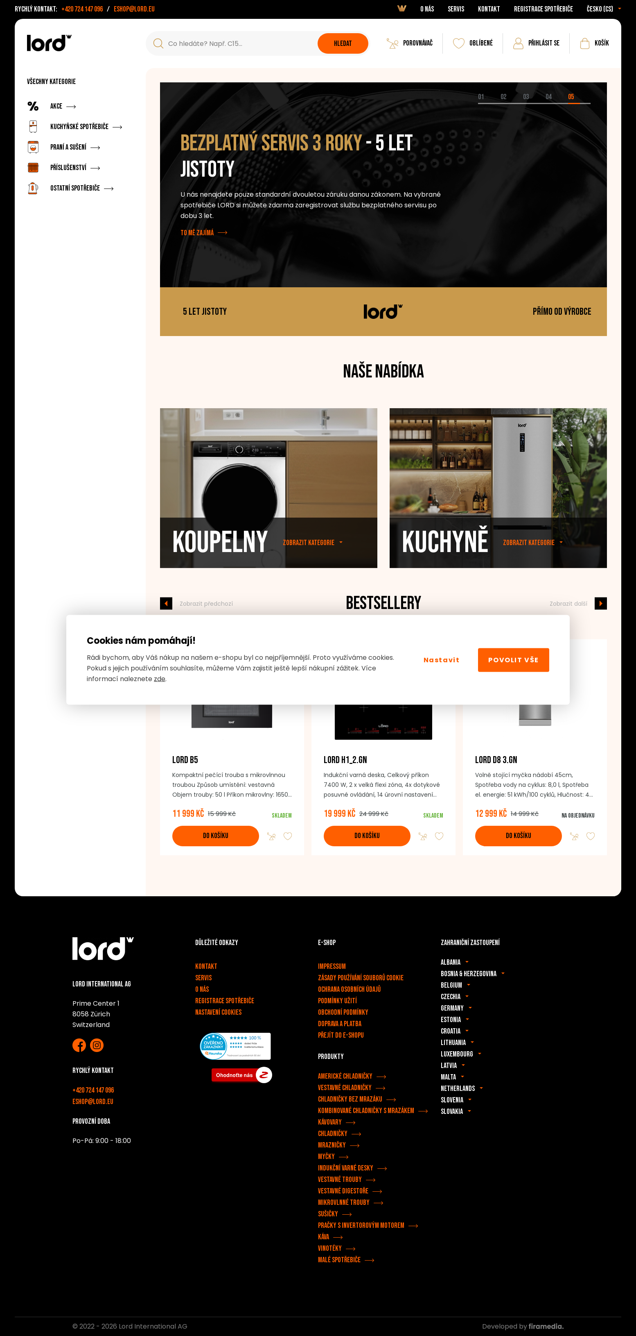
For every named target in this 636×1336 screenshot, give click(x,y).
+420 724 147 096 (82, 9)
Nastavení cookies (218, 1012)
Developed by (523, 1326)
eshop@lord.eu (134, 9)
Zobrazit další (568, 603)
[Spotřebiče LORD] (49, 43)
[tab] (489, 103)
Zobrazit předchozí (206, 603)
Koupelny (220, 556)
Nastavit (442, 659)
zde (159, 679)
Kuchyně (445, 556)
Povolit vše (513, 659)
